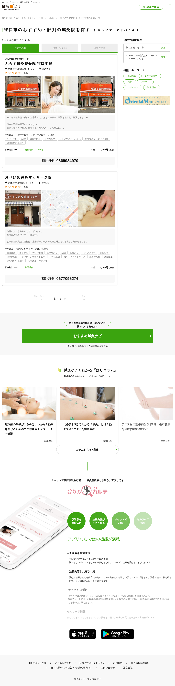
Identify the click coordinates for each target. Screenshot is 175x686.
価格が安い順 (60, 48)
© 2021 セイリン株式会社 (87, 679)
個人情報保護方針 (140, 663)
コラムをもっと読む (87, 449)
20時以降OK (151, 76)
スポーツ (145, 81)
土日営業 (132, 76)
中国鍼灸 (29, 267)
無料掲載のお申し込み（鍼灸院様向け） (71, 667)
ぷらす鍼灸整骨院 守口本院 (28, 63)
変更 (163, 48)
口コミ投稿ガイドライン (92, 663)
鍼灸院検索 (152, 7)
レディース (133, 87)
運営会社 (127, 667)
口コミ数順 (99, 48)
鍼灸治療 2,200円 (35, 150)
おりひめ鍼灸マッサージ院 (28, 177)
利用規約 (117, 663)
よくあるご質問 (63, 663)
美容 (130, 81)
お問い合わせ (108, 667)
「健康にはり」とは (36, 663)
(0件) (26, 73)
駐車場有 (151, 87)
